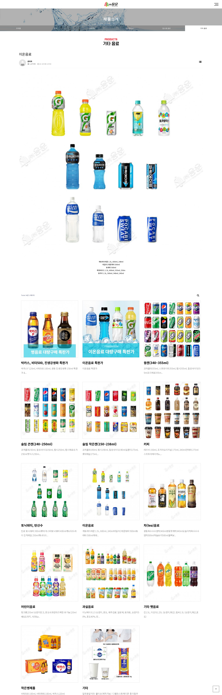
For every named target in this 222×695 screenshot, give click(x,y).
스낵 (55, 28)
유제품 (18, 28)
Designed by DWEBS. (111, 680)
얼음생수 (92, 28)
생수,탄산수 (129, 28)
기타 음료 (203, 28)
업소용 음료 (166, 28)
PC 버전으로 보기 (111, 687)
